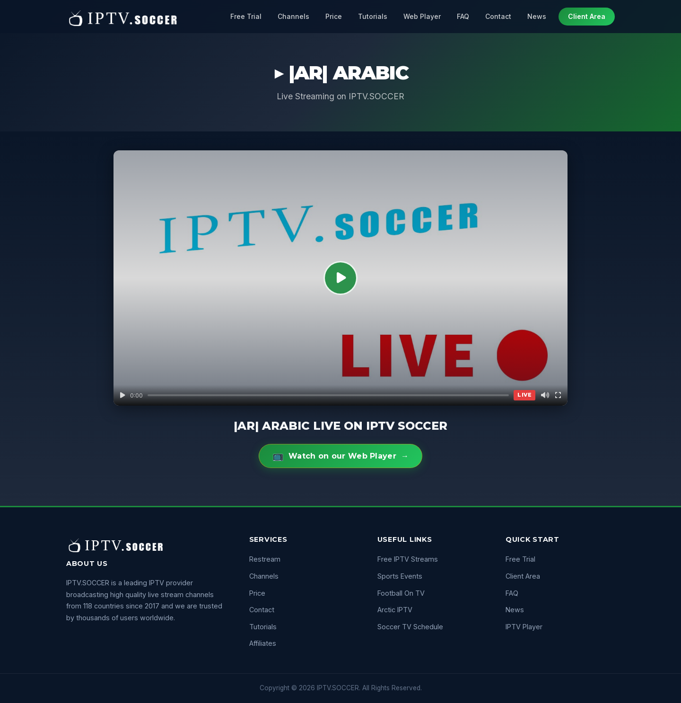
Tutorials (372, 16)
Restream (264, 559)
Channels (293, 16)
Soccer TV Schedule (410, 627)
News (536, 16)
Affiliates (262, 643)
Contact (498, 16)
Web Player (422, 16)
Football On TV (401, 593)
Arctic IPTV (394, 610)
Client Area (586, 16)
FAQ (463, 16)
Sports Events (399, 576)
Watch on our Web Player (340, 456)
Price (333, 16)
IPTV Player (524, 627)
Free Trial (246, 16)
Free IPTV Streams (407, 559)
